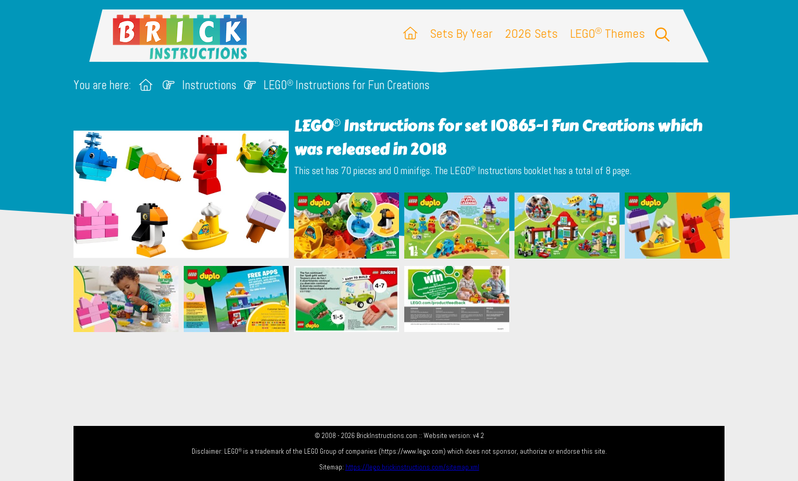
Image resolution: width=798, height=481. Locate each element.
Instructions (209, 85)
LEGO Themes (607, 33)
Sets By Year (461, 33)
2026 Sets (531, 33)
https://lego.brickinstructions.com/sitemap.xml (412, 467)
